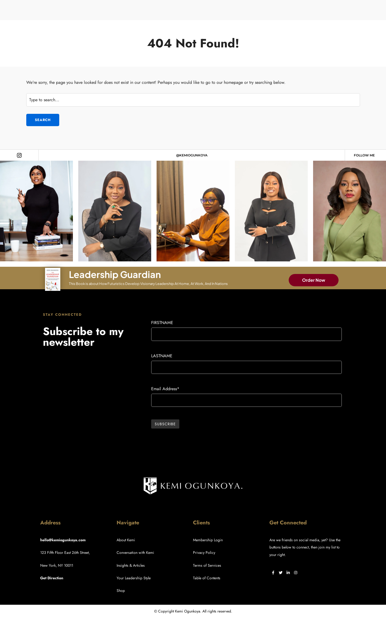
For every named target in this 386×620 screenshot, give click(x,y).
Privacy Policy (204, 552)
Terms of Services (207, 565)
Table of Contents (206, 578)
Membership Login (208, 540)
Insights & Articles (131, 565)
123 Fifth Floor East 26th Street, (65, 552)
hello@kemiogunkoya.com (63, 540)
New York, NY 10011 (56, 565)
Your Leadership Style (134, 578)
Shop (121, 590)
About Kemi (126, 540)
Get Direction (51, 578)
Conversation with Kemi (135, 552)
